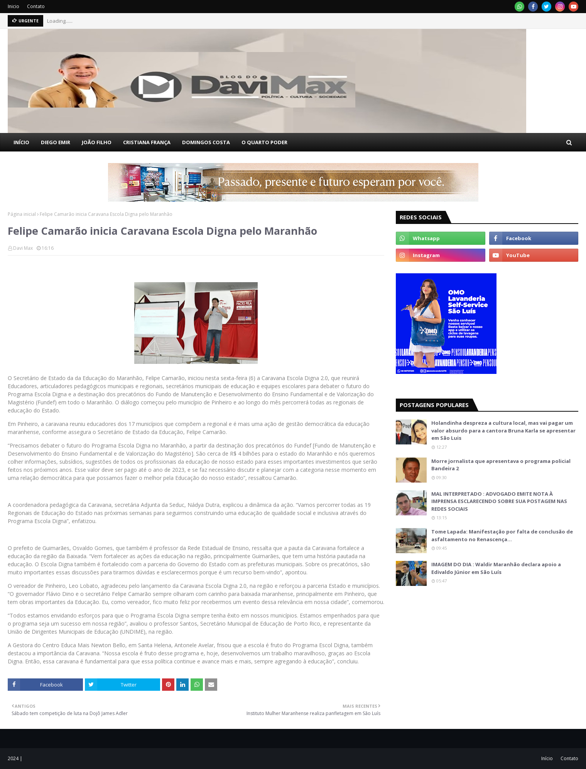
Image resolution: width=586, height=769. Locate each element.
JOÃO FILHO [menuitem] (96, 142)
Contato (36, 6)
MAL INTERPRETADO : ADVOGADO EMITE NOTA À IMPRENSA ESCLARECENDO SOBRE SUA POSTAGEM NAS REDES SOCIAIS (499, 501)
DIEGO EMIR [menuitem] (55, 142)
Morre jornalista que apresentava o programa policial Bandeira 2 (501, 465)
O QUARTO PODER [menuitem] (264, 142)
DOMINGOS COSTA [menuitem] (206, 142)
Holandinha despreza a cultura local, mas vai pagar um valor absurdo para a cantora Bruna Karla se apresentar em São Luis (503, 430)
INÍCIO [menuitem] (21, 142)
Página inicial (22, 214)
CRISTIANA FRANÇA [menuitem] (147, 142)
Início (547, 758)
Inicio (13, 6)
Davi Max (23, 248)
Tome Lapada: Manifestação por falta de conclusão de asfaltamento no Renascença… (502, 535)
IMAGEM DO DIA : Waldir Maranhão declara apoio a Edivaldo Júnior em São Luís (496, 568)
